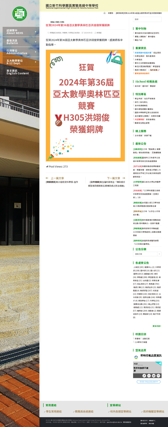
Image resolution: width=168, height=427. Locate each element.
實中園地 (151, 36)
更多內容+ (157, 326)
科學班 (62, 22)
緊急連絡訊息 (127, 422)
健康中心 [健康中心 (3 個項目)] (149, 267)
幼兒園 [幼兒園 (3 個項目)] (147, 280)
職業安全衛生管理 (142, 123)
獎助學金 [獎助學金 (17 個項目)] (143, 300)
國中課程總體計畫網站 (144, 109)
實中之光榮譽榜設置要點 (145, 63)
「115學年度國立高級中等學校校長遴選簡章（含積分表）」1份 (146, 194)
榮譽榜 (57, 22)
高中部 (137, 86)
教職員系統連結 (84, 411)
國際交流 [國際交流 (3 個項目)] (138, 273)
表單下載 (148, 135)
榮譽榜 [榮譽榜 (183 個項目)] (142, 294)
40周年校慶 (155, 116)
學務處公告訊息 (55, 33)
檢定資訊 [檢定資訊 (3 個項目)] (153, 294)
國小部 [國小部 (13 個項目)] (155, 270)
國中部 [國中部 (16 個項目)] (145, 270)
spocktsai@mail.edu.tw (114, 422)
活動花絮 (146, 338)
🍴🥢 (154, 70)
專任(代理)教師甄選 (143, 66)
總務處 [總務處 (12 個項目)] (138, 307)
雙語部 (153, 86)
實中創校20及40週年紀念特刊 (147, 33)
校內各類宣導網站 (120, 411)
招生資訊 (157, 52)
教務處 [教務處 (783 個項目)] (154, 284)
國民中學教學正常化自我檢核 (147, 112)
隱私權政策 (143, 423)
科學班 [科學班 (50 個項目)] (154, 300)
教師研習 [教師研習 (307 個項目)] (146, 290)
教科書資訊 (150, 56)
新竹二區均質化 (141, 102)
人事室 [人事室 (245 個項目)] (138, 267)
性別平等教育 (149, 98)
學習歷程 (156, 66)
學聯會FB (151, 421)
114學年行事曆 (141, 342)
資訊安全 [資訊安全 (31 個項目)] (148, 307)
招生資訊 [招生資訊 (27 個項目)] (142, 284)
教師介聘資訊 (140, 70)
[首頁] (104, 13)
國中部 (145, 86)
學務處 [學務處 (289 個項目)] (142, 277)
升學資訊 (138, 59)
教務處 (52, 22)
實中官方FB (143, 421)
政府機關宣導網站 (153, 411)
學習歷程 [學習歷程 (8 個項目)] (153, 277)
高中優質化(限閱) (142, 116)
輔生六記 (138, 40)
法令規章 (138, 135)
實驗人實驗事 (140, 36)
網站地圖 (151, 423)
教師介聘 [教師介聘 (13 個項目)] (139, 287)
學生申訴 (138, 98)
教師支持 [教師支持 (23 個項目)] (150, 287)
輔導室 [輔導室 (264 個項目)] (142, 310)
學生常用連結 (54, 411)
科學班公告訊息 (74, 33)
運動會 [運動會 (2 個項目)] (152, 310)
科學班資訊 (139, 56)
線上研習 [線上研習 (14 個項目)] (153, 304)
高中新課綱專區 (141, 105)
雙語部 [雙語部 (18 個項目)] (147, 314)
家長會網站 (150, 119)
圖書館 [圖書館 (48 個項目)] (148, 273)
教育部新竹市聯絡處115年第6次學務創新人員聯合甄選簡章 (147, 232)
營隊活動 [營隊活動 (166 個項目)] (149, 297)
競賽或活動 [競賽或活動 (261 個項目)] (140, 304)
